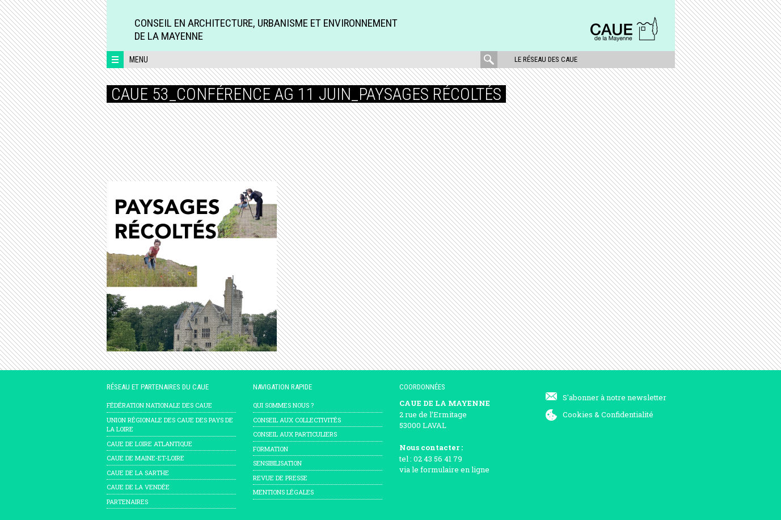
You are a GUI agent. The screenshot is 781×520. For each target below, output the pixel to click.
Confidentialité (627, 414)
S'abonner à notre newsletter (614, 397)
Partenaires (127, 501)
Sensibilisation (277, 463)
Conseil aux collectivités (297, 420)
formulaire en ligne (454, 469)
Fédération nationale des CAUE (159, 405)
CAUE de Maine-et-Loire (145, 458)
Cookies (578, 414)
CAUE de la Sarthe (138, 472)
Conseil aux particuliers (295, 434)
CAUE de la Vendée (138, 487)
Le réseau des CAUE (545, 59)
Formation (270, 448)
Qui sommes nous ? (283, 405)
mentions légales (283, 492)
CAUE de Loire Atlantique (149, 443)
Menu (138, 59)
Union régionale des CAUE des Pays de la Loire (170, 425)
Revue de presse (280, 477)
